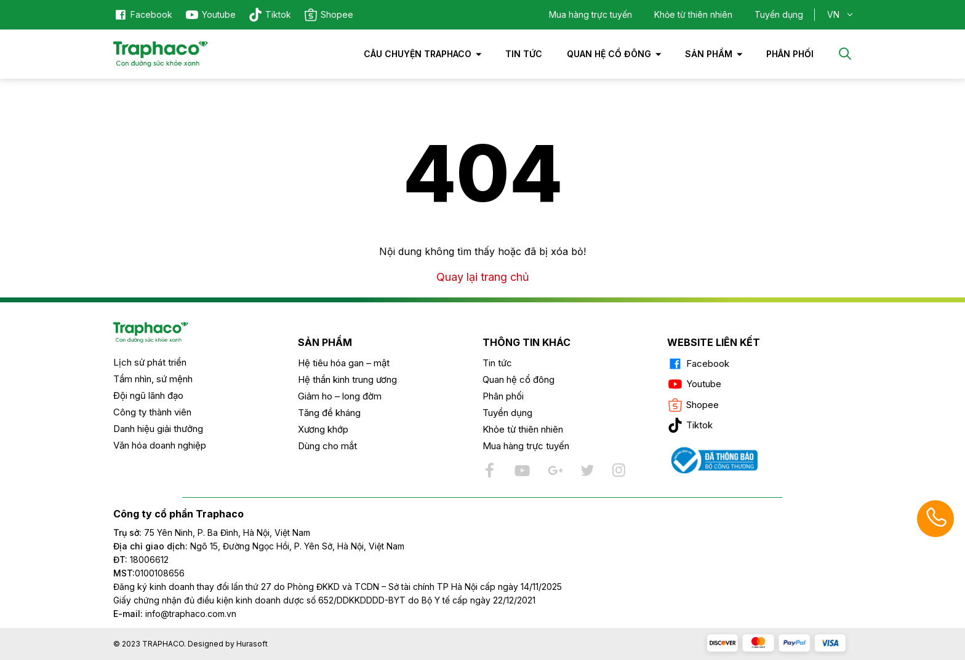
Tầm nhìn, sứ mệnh (153, 379)
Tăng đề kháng (329, 412)
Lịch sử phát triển (149, 362)
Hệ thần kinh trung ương (347, 379)
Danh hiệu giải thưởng (158, 428)
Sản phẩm (708, 54)
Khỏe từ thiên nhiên (693, 14)
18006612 (149, 559)
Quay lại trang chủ (482, 276)
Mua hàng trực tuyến (590, 14)
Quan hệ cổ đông (609, 54)
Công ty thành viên (152, 412)
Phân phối (503, 396)
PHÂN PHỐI (790, 54)
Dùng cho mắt (327, 446)
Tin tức (523, 54)
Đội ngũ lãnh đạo (148, 395)
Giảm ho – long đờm (340, 396)
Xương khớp (323, 429)
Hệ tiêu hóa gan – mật (344, 363)
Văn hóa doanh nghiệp (159, 445)
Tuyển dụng (779, 14)
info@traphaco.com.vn (174, 613)
